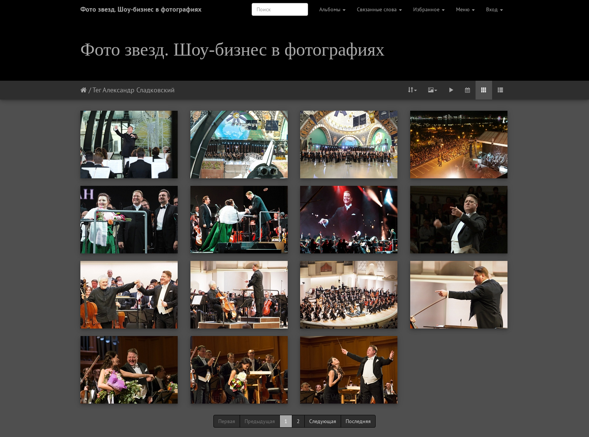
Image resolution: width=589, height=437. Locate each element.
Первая (226, 421)
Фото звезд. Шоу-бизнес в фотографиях (140, 9)
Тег (96, 90)
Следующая (322, 421)
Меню (465, 9)
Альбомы (332, 9)
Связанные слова (379, 9)
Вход (494, 9)
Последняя (358, 421)
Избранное (429, 9)
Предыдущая (260, 421)
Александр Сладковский (139, 90)
